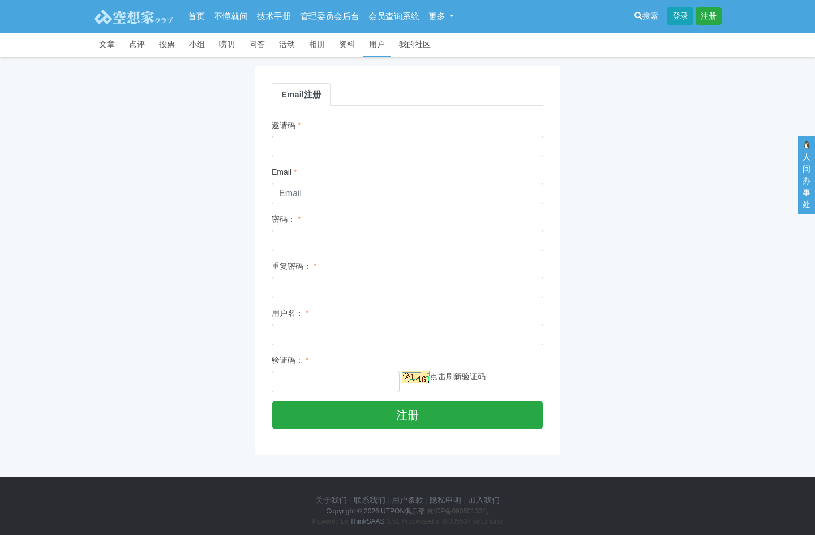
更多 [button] (438, 16)
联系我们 (369, 499)
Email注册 (301, 94)
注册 (709, 15)
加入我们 (484, 499)
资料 (347, 44)
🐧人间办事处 (807, 174)
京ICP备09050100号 (457, 511)
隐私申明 (445, 499)
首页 (196, 16)
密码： (283, 219)
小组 (197, 44)
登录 (680, 15)
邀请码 (283, 125)
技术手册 (274, 16)
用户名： (287, 313)
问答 (257, 44)
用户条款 (407, 499)
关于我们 (331, 499)
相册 (317, 44)
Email (281, 172)
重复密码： (291, 266)
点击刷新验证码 (458, 376)
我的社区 (415, 44)
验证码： (287, 360)
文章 (107, 44)
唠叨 (227, 44)
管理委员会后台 (329, 16)
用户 (377, 44)
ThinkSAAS (367, 521)
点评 (137, 44)
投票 (167, 44)
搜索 (646, 15)
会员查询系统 (393, 16)
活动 (287, 44)
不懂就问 (231, 16)
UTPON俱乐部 (403, 511)
